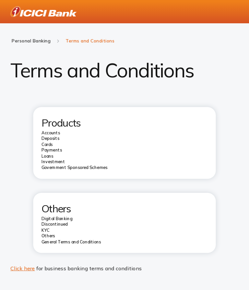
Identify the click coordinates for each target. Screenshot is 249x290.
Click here (22, 268)
